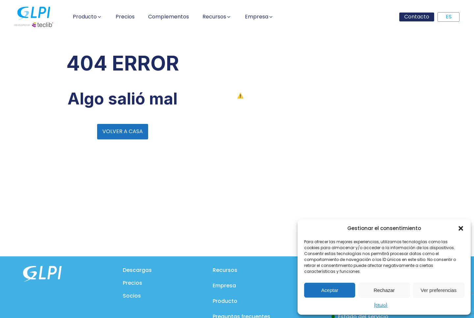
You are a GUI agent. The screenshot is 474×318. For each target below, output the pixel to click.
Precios (132, 283)
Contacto (416, 16)
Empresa (224, 285)
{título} (381, 305)
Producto (225, 301)
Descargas (137, 270)
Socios (132, 296)
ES (449, 16)
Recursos (225, 270)
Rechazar (384, 290)
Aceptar (329, 290)
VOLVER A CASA (122, 131)
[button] (461, 228)
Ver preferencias (439, 290)
